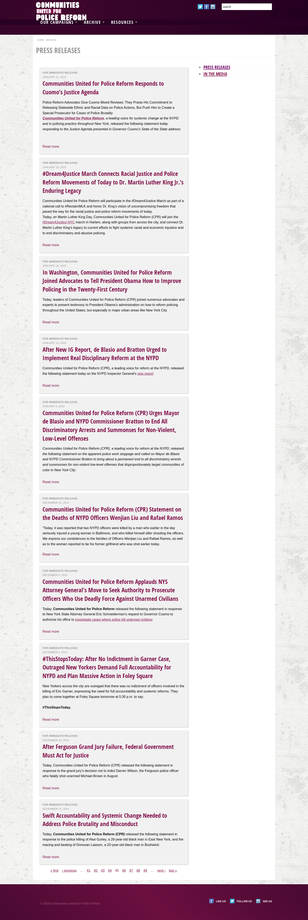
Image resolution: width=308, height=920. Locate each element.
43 (103, 870)
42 (96, 870)
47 (131, 870)
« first (54, 870)
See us (267, 901)
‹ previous (69, 870)
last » (173, 870)
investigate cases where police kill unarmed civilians (113, 619)
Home (40, 40)
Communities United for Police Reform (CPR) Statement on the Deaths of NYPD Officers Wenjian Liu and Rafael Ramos (113, 513)
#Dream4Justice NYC (59, 222)
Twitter (200, 6)
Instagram (212, 6)
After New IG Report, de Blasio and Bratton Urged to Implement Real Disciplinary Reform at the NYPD (105, 353)
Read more (51, 146)
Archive (94, 22)
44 (110, 870)
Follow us (244, 901)
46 (124, 870)
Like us (221, 901)
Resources (124, 22)
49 (145, 870)
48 (138, 870)
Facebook (206, 6)
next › (161, 870)
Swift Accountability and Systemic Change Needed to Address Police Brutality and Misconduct (105, 819)
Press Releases (216, 67)
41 (89, 870)
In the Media (215, 74)
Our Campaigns (58, 22)
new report (145, 373)
